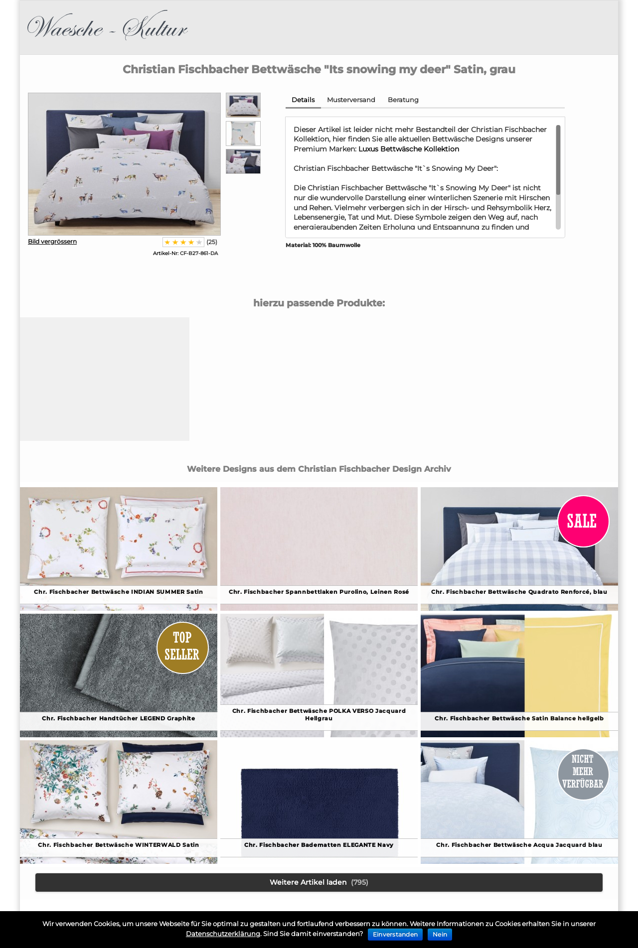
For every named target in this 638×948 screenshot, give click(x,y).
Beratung (403, 100)
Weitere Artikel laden (319, 882)
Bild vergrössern (52, 241)
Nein (440, 934)
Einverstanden (395, 934)
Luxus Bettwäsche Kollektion (408, 148)
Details (303, 100)
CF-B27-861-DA (185, 253)
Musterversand (351, 100)
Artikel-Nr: (165, 253)
